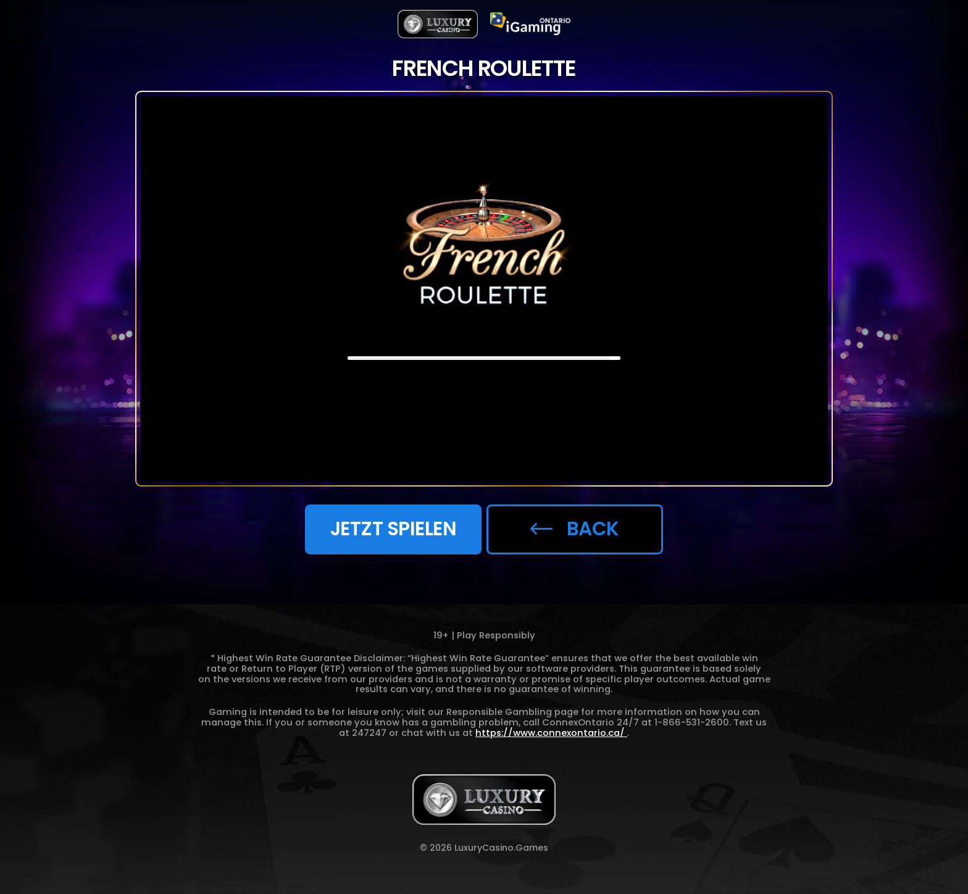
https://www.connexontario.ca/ (551, 733)
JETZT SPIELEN (393, 528)
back (574, 528)
